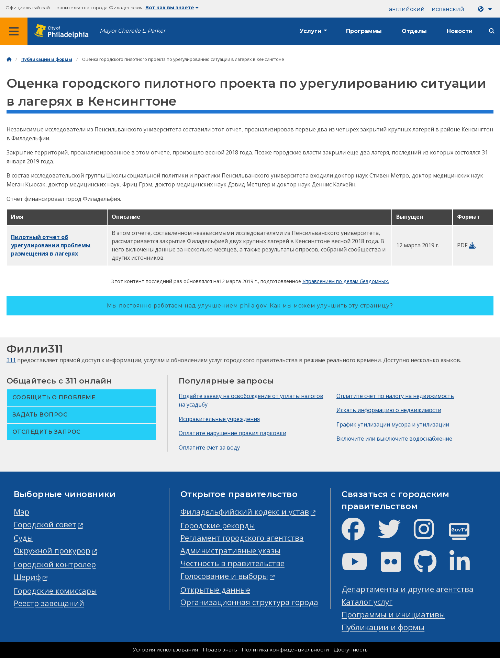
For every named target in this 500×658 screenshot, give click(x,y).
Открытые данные (215, 589)
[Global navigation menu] (13, 31)
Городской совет (45, 524)
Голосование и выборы (224, 576)
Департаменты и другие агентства (408, 589)
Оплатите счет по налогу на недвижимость (395, 396)
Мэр (21, 511)
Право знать (220, 650)
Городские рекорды (217, 525)
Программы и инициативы (393, 614)
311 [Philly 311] (11, 360)
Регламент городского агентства (242, 537)
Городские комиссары (55, 590)
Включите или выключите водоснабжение (394, 438)
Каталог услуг (367, 601)
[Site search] (492, 31)
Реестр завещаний (49, 603)
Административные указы (230, 550)
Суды (23, 537)
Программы (364, 31)
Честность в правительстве (232, 563)
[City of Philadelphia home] (63, 31)
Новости (460, 31)
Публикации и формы (46, 59)
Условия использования (165, 650)
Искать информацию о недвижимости (388, 410)
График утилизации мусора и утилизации (392, 424)
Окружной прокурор (52, 550)
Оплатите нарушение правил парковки (232, 433)
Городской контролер (55, 564)
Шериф (27, 577)
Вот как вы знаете (172, 7)
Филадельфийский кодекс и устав (244, 511)
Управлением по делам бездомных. (345, 281)
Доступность (350, 650)
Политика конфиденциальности (285, 650)
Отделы (414, 31)
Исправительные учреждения (219, 419)
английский (407, 9)
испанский (448, 9)
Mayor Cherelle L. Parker (132, 31)
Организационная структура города (249, 602)
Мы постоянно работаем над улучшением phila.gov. (250, 305)
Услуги (310, 31)
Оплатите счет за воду (209, 447)
